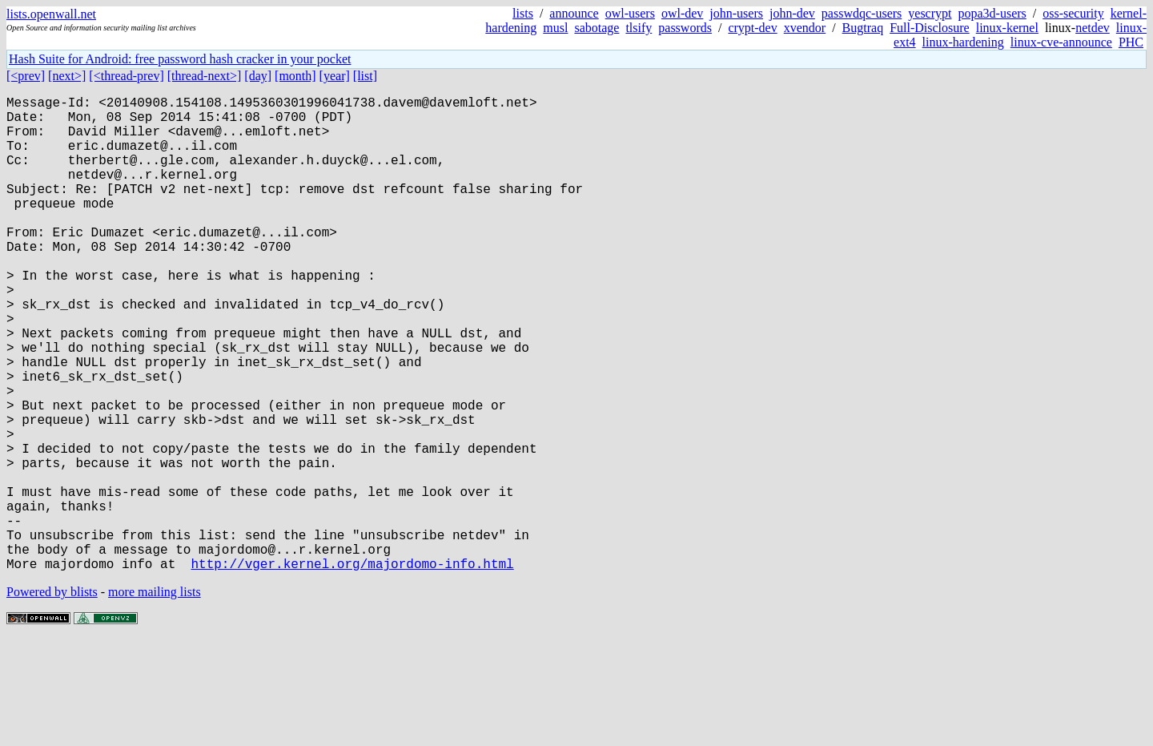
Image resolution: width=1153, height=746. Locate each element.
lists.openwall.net (51, 14)
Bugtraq (863, 27)
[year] (334, 76)
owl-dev (682, 13)
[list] (365, 76)
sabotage (596, 27)
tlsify (638, 27)
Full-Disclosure (930, 27)
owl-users (630, 13)
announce (573, 13)
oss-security (1073, 13)
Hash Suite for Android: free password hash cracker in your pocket (180, 59)
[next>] (67, 76)
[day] (257, 76)
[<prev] (25, 76)
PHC (1131, 42)
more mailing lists (154, 697)
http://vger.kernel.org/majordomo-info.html (352, 669)
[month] (295, 76)
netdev (1092, 27)
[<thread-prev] (126, 76)
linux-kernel (1007, 27)
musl (555, 27)
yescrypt (929, 13)
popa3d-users (992, 13)
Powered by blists (52, 697)
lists (522, 13)
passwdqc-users (862, 13)
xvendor (805, 27)
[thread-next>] (204, 76)
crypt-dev (752, 27)
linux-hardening (963, 42)
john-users (736, 13)
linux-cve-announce (1061, 42)
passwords (685, 27)
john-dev (792, 13)
